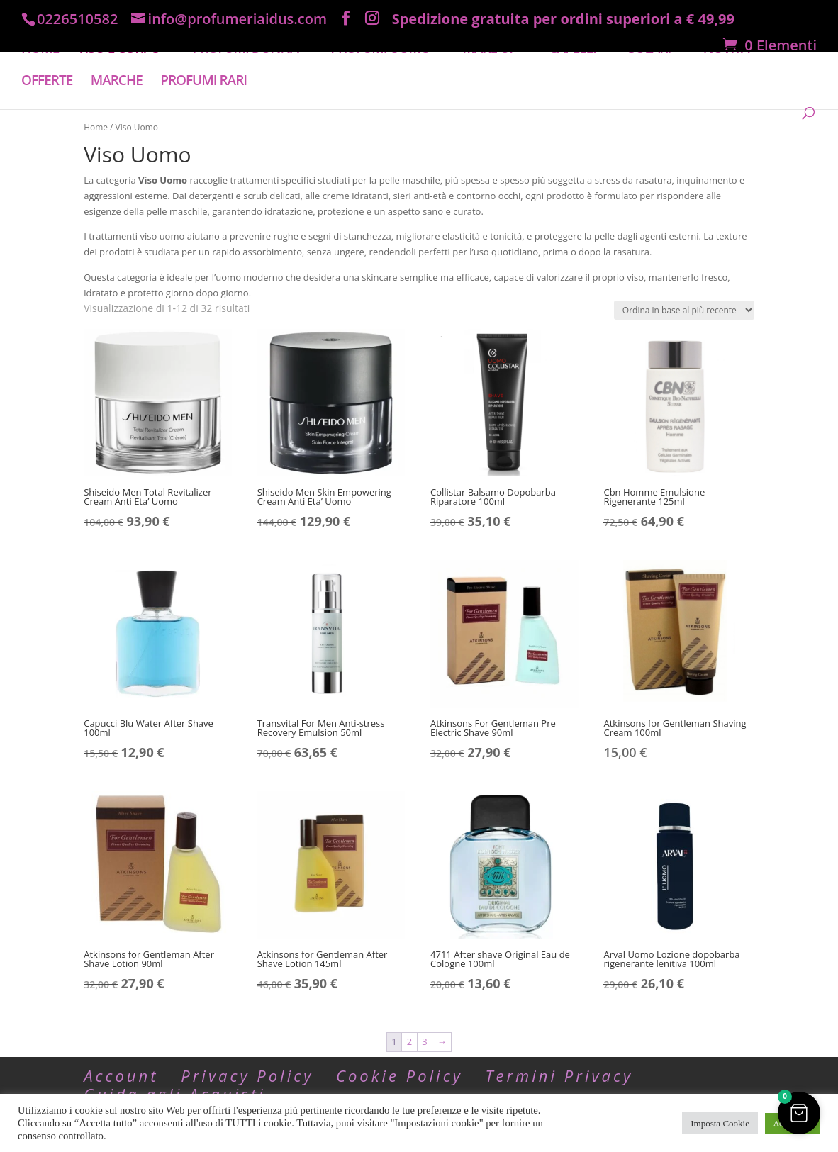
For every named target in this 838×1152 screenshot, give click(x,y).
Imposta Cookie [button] (720, 1123)
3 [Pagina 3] (424, 1041)
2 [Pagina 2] (409, 1041)
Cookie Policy (399, 1075)
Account (121, 1075)
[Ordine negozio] (684, 310)
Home (96, 127)
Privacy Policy (247, 1075)
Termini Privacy (559, 1075)
